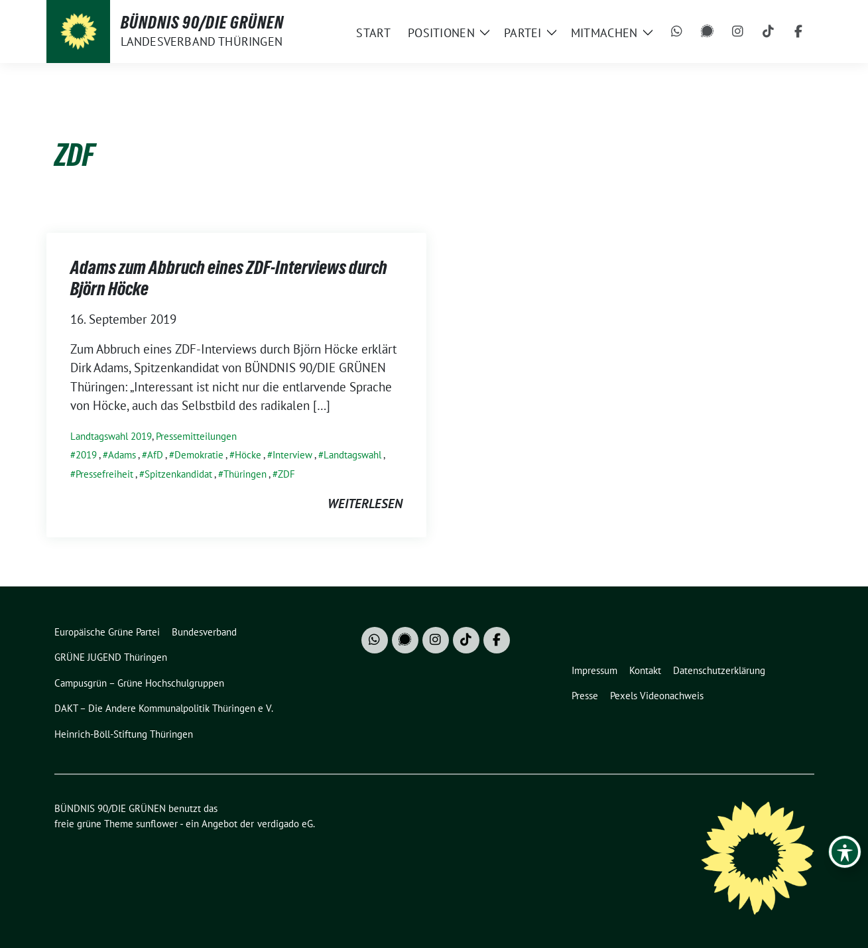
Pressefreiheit (104, 474)
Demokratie (198, 454)
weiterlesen (365, 503)
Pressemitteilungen (196, 436)
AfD (155, 454)
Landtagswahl (352, 454)
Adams (122, 454)
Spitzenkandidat (178, 474)
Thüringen (245, 474)
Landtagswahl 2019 (111, 436)
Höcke (248, 454)
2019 (86, 454)
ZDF (286, 474)
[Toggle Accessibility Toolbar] (845, 852)
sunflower (157, 823)
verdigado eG (285, 823)
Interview (292, 454)
